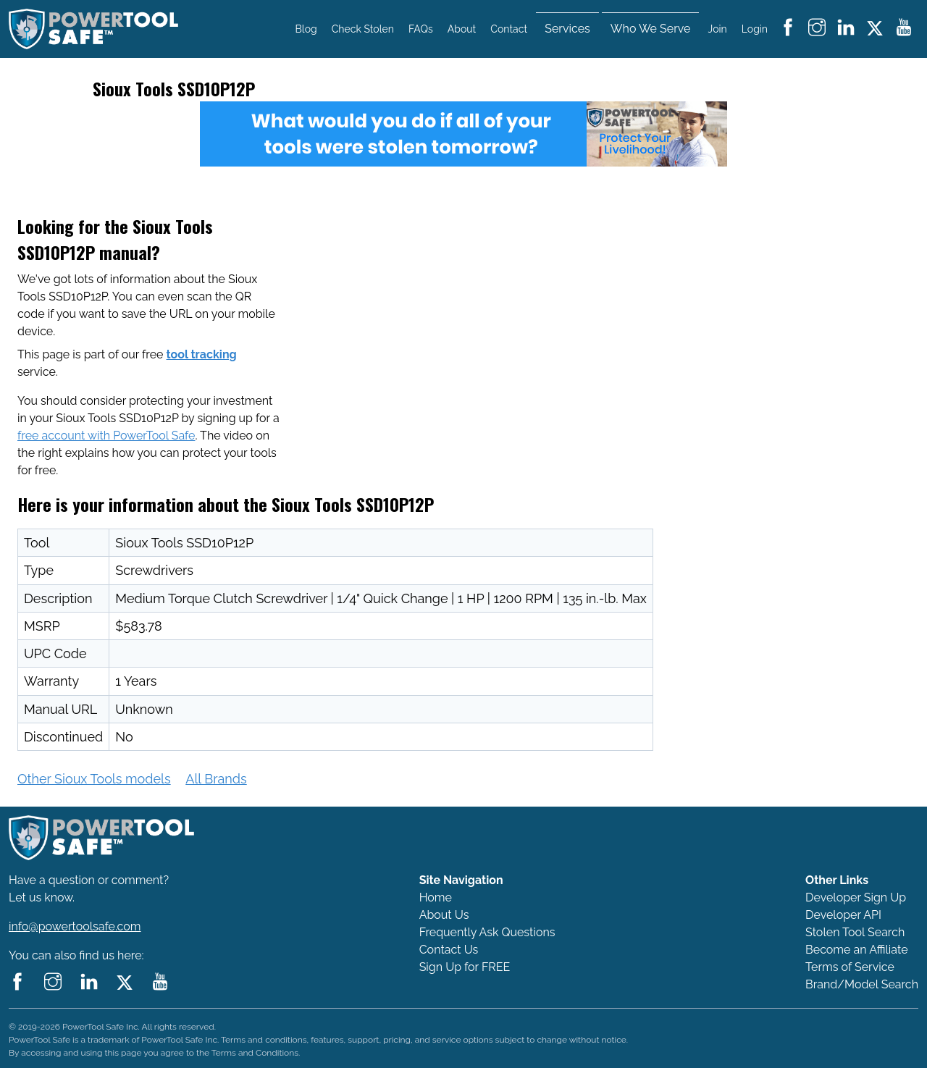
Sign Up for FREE (465, 967)
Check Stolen (363, 29)
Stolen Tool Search (855, 932)
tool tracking (202, 354)
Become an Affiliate (856, 949)
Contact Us (449, 949)
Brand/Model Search (861, 984)
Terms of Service (849, 967)
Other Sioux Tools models (94, 778)
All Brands (215, 778)
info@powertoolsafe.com (75, 926)
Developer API (843, 915)
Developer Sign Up (855, 897)
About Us (444, 915)
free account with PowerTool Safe (106, 435)
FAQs (420, 29)
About (462, 29)
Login (755, 29)
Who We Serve (651, 28)
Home (435, 897)
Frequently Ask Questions (487, 932)
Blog (306, 29)
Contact (508, 29)
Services (567, 28)
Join (717, 29)
